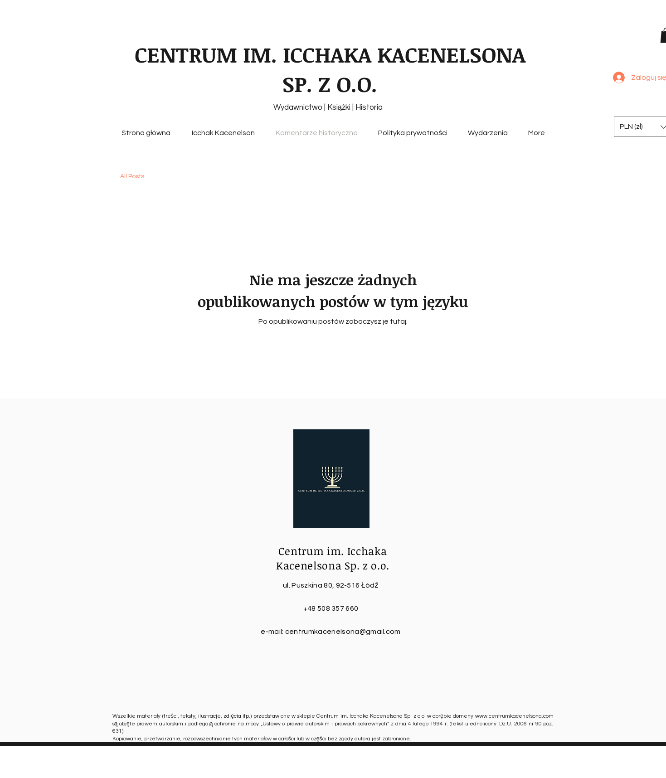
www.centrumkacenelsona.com (514, 716)
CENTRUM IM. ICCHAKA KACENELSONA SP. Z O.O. (330, 68)
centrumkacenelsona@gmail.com (343, 631)
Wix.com (463, 770)
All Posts (132, 176)
